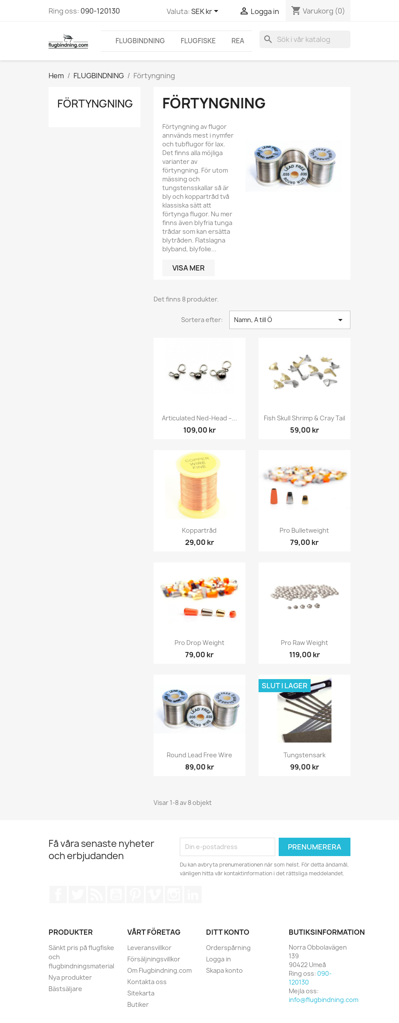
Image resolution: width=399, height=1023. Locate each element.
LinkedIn (193, 894)
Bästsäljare (65, 989)
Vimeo (154, 894)
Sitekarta (140, 993)
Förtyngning (95, 103)
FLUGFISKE (198, 40)
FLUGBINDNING (140, 40)
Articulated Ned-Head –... (199, 418)
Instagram (173, 894)
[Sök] (304, 39)
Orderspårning (228, 947)
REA (237, 40)
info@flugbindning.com (323, 999)
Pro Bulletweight (304, 530)
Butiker (138, 1004)
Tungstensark (305, 755)
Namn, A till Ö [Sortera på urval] (290, 320)
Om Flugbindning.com (159, 970)
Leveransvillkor (149, 947)
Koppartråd (199, 530)
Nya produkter (70, 977)
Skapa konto (224, 970)
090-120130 (100, 11)
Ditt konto (227, 932)
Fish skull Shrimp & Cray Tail (304, 418)
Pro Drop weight (199, 642)
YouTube (116, 894)
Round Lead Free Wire (199, 755)
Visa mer (188, 268)
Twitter (77, 894)
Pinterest (135, 894)
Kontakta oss (147, 982)
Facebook (58, 894)
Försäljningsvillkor (153, 959)
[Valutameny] (206, 12)
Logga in (218, 959)
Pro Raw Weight (304, 642)
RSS (96, 894)
